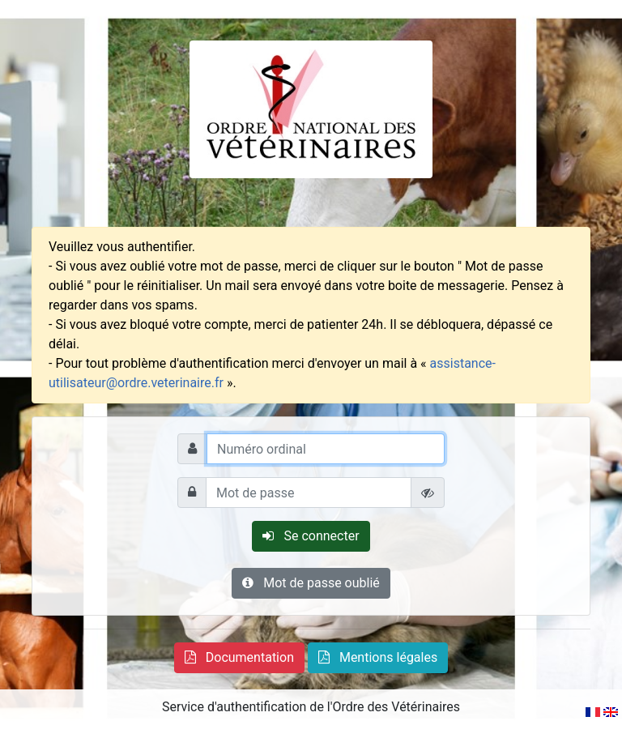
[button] (239, 657)
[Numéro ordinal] (326, 448)
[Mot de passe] (308, 492)
